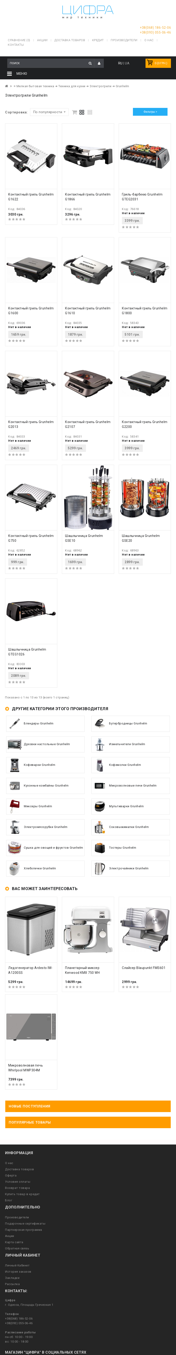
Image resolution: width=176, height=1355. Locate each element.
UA (127, 63)
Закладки (12, 1278)
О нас (9, 1163)
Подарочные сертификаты (25, 1223)
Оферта (10, 1175)
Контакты (16, 44)
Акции (9, 1236)
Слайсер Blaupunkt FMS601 (143, 968)
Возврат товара (17, 1188)
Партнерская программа (23, 1229)
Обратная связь (17, 1248)
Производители (124, 40)
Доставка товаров (19, 1169)
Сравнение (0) (19, 40)
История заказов (18, 1271)
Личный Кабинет (17, 1265)
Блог (8, 1200)
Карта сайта (14, 1242)
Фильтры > (150, 111)
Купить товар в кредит (22, 1194)
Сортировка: (16, 112)
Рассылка (12, 1284)
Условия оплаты (17, 1181)
